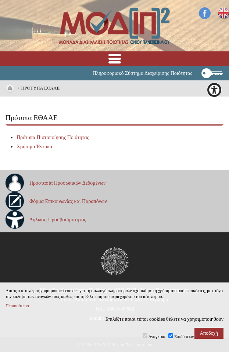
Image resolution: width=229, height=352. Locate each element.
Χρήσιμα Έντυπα (34, 146)
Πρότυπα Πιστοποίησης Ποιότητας (53, 137)
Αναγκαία (157, 336)
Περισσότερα (17, 305)
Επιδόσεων (184, 336)
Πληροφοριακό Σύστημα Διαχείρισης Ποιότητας (142, 73)
